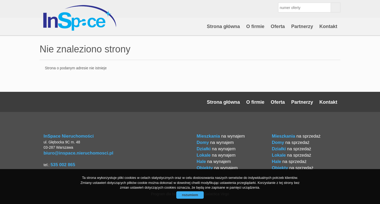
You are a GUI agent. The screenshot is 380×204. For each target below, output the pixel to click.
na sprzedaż (296, 136)
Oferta (278, 26)
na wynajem (221, 136)
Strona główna (223, 26)
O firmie (255, 26)
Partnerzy (302, 26)
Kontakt (328, 26)
